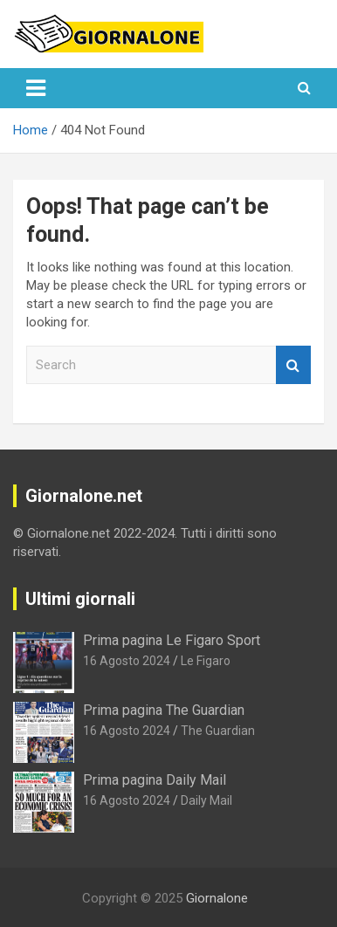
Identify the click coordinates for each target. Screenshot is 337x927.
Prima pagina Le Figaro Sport (171, 640)
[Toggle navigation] (35, 88)
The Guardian (218, 731)
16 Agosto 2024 (126, 661)
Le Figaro (205, 661)
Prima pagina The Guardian (163, 710)
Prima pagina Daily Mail (154, 780)
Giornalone (217, 898)
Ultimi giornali (80, 598)
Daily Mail (206, 800)
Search (293, 365)
